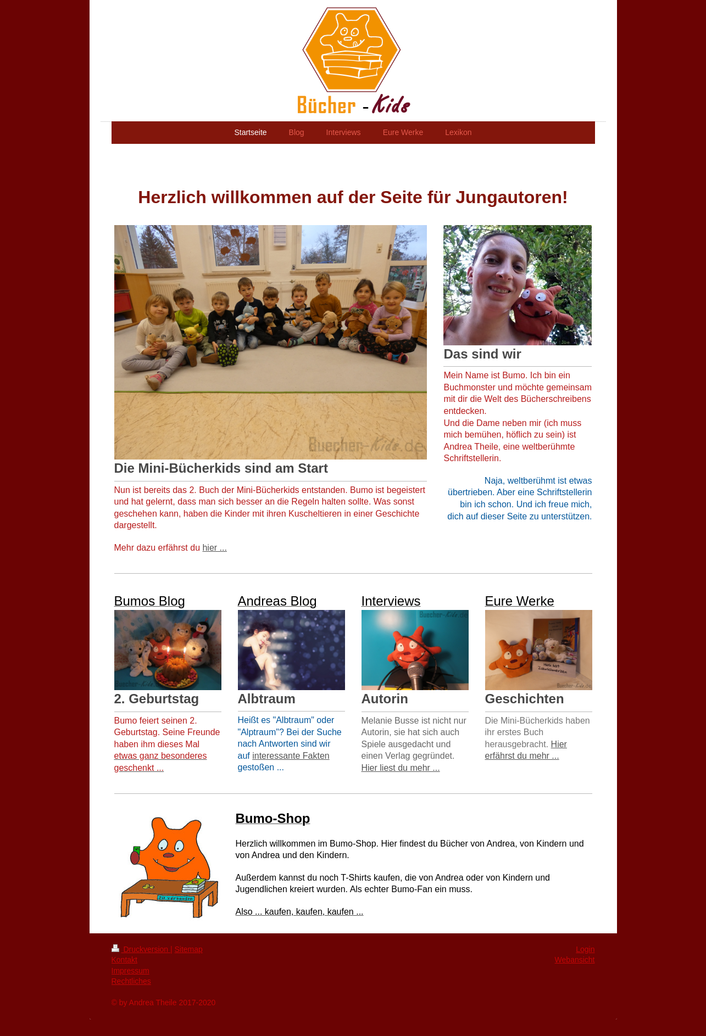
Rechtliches (131, 981)
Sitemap (189, 949)
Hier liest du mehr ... (401, 767)
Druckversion (141, 949)
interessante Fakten (291, 755)
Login (585, 949)
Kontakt (124, 959)
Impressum (130, 970)
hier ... (214, 547)
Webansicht (575, 959)
